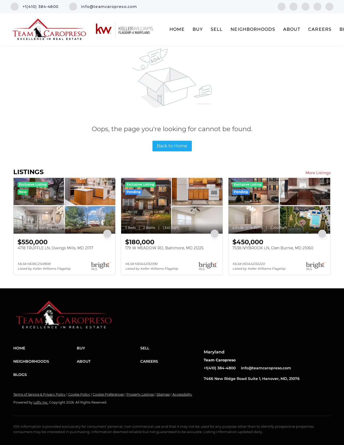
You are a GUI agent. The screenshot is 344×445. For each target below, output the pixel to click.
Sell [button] (217, 29)
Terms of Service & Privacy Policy (39, 394)
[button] (45, 348)
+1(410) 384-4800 (220, 368)
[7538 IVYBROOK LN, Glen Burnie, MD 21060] (279, 206)
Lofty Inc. (40, 402)
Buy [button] (198, 29)
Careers (320, 29)
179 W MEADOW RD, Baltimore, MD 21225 (164, 248)
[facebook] (282, 6)
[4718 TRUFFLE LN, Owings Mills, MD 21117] (64, 206)
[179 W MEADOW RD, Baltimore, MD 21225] (172, 206)
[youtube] (329, 6)
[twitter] (305, 6)
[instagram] (317, 6)
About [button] (291, 29)
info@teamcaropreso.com (266, 368)
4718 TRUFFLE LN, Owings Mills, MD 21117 (55, 248)
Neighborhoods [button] (253, 29)
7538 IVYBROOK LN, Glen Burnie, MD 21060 (272, 248)
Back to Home (172, 145)
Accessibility (182, 394)
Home (176, 29)
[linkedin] (294, 6)
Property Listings (140, 394)
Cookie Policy (79, 394)
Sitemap (163, 394)
